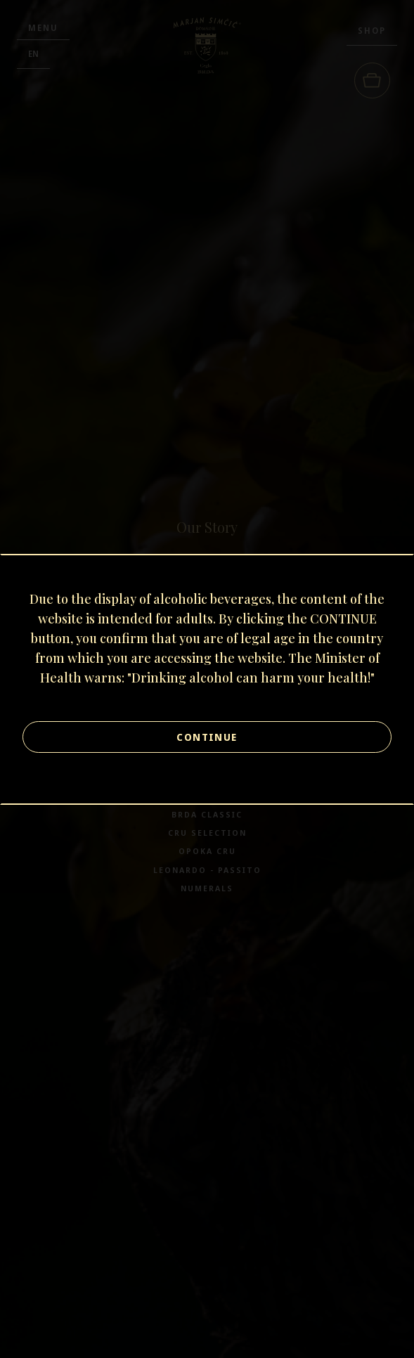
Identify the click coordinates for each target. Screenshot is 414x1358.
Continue (206, 737)
